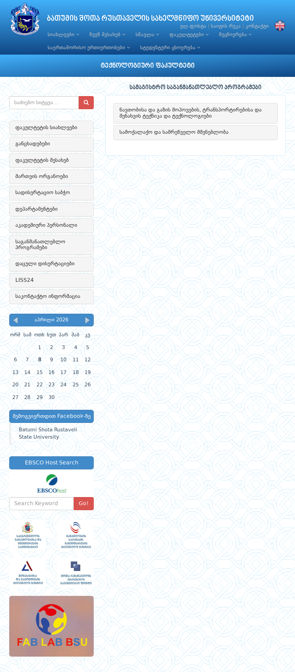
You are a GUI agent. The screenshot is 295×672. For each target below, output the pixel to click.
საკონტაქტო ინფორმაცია (47, 296)
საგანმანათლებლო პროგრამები (40, 244)
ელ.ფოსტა (193, 26)
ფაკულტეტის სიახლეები (46, 127)
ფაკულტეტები (189, 34)
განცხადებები (32, 143)
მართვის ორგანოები (41, 176)
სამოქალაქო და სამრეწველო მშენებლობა (174, 132)
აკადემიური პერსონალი (46, 225)
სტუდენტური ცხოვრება (170, 47)
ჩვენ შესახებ (107, 34)
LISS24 (24, 280)
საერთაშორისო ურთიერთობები (89, 47)
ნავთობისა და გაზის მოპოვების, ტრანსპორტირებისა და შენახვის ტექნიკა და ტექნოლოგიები (190, 112)
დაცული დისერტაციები (45, 263)
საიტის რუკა (226, 26)
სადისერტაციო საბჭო (42, 192)
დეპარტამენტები (36, 209)
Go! (84, 503)
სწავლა (147, 34)
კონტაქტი (257, 26)
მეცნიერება (235, 34)
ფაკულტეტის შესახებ (42, 160)
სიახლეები (63, 34)
